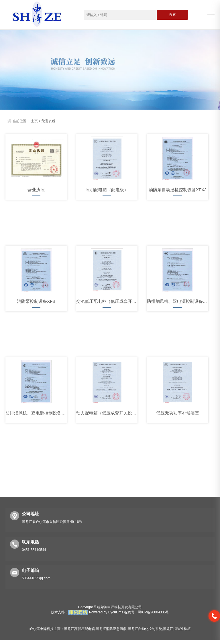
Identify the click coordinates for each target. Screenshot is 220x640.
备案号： (131, 612)
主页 (34, 121)
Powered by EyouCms (105, 612)
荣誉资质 (48, 121)
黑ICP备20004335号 (153, 612)
